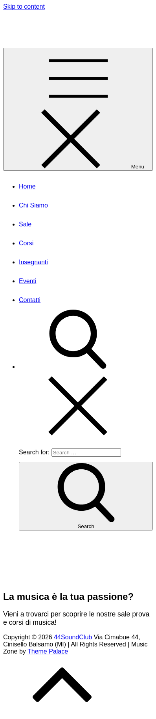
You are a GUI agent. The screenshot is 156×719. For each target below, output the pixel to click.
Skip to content (24, 6)
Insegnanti (33, 262)
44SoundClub (24, 21)
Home (27, 186)
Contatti (29, 300)
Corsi (26, 243)
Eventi (27, 281)
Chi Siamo (33, 205)
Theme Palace (48, 651)
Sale (25, 224)
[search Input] (86, 452)
